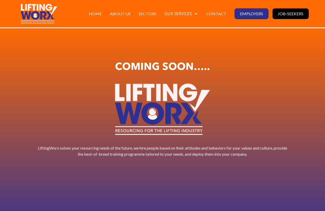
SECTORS (147, 13)
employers (251, 13)
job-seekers (290, 13)
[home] (39, 13)
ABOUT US (120, 13)
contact (216, 13)
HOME (95, 13)
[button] (181, 14)
